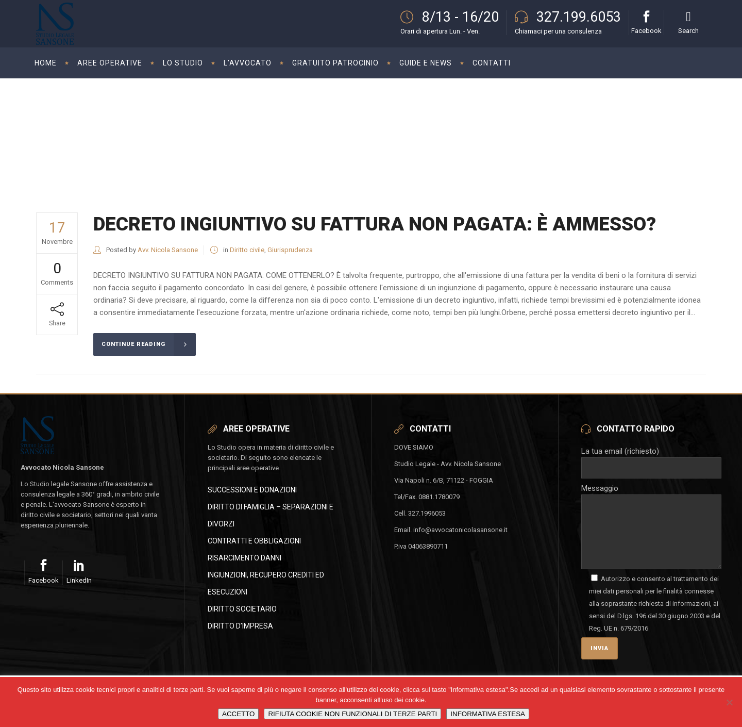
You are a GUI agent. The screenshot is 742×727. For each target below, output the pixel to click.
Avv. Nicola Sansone (168, 250)
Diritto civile (247, 250)
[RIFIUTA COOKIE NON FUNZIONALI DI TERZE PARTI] (729, 702)
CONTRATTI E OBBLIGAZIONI (254, 541)
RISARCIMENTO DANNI (244, 558)
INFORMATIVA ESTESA (487, 714)
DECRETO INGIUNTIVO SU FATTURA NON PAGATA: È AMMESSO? (374, 224)
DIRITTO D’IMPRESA (240, 626)
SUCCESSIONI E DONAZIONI (252, 490)
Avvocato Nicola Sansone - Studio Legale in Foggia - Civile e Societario (586, 125)
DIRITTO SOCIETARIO (242, 609)
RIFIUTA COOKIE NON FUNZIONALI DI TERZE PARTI (352, 714)
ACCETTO (238, 714)
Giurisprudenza (290, 250)
